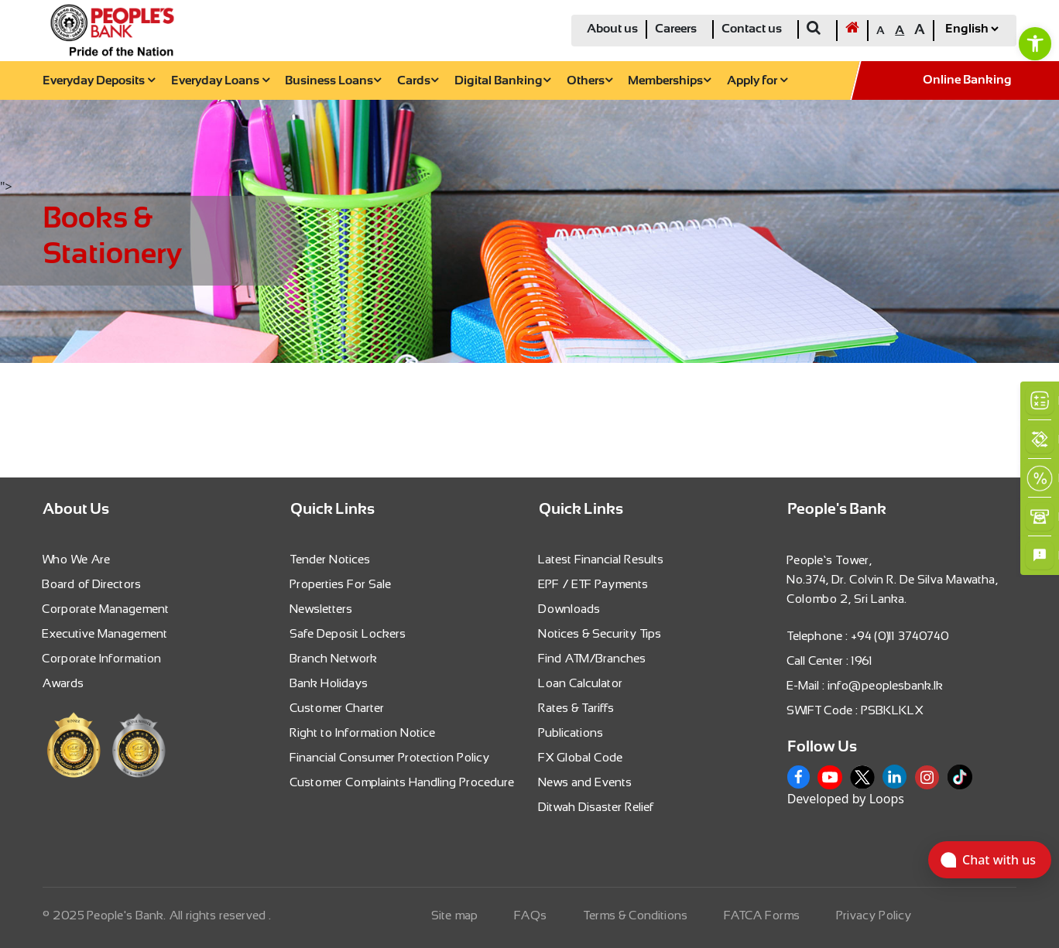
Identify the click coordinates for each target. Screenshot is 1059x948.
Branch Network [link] (334, 658)
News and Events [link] (585, 782)
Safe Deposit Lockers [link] (348, 633)
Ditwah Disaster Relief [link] (596, 806)
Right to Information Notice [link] (363, 732)
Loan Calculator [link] (581, 683)
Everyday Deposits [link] (99, 81)
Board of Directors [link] (92, 583)
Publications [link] (571, 732)
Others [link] (589, 81)
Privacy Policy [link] (874, 915)
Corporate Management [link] (106, 608)
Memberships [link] (669, 81)
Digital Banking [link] (502, 81)
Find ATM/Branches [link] (592, 658)
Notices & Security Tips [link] (600, 633)
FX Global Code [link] (581, 757)
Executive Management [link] (105, 633)
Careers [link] (676, 29)
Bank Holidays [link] (329, 683)
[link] (1035, 43)
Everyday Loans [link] (220, 81)
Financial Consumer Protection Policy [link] (390, 757)
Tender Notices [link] (330, 559)
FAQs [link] (531, 915)
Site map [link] (455, 915)
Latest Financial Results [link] (601, 559)
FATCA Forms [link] (762, 915)
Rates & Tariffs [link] (577, 707)
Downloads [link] (570, 608)
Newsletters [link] (321, 608)
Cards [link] (417, 81)
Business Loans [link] (333, 81)
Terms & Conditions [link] (636, 915)
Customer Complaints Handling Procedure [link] (402, 782)
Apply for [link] (757, 81)
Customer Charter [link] (337, 707)
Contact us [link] (751, 29)
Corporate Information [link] (102, 658)
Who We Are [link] (77, 559)
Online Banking (967, 80)
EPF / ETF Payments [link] (594, 583)
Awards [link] (63, 683)
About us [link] (612, 29)
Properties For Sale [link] (341, 583)
